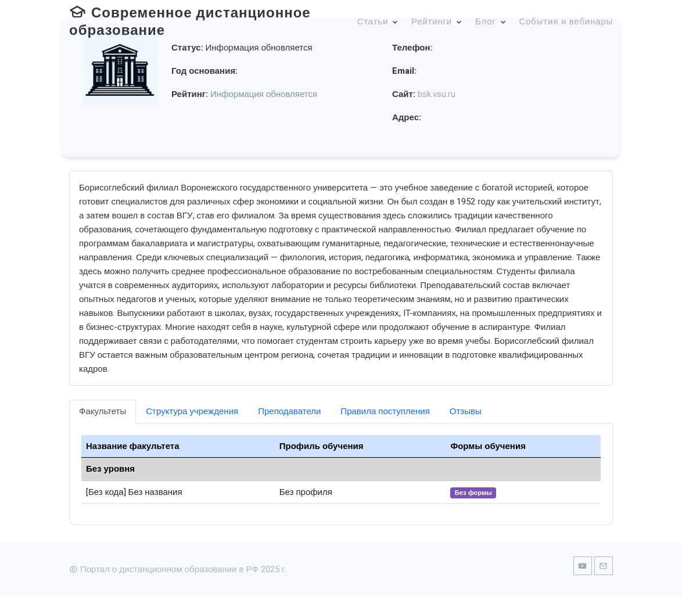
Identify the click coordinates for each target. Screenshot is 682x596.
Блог (485, 21)
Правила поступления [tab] (384, 411)
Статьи (372, 21)
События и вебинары (566, 21)
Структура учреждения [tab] (192, 411)
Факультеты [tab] (102, 411)
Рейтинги (431, 21)
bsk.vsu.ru (436, 94)
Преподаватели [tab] (289, 411)
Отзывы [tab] (466, 411)
